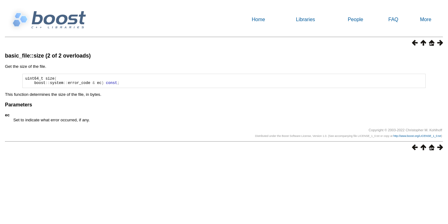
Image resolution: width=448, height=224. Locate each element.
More (425, 19)
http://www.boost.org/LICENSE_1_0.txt (417, 137)
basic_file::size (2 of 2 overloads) (48, 56)
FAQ (393, 19)
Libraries (305, 19)
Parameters (18, 106)
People (355, 19)
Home (258, 19)
